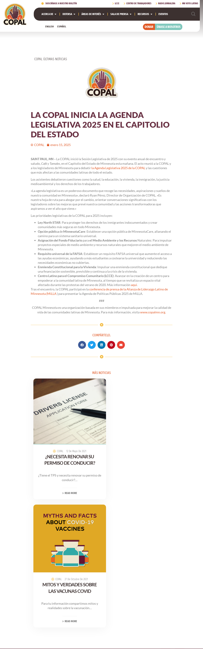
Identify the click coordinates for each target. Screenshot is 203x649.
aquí (134, 285)
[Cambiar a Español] (61, 26)
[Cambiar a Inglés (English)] (94, 639)
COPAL (56, 444)
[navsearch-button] (193, 14)
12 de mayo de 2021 (73, 444)
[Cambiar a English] (49, 26)
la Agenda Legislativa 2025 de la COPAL (118, 168)
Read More (66, 486)
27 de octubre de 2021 (143, 446)
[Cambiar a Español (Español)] (113, 639)
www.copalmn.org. (153, 312)
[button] (82, 345)
